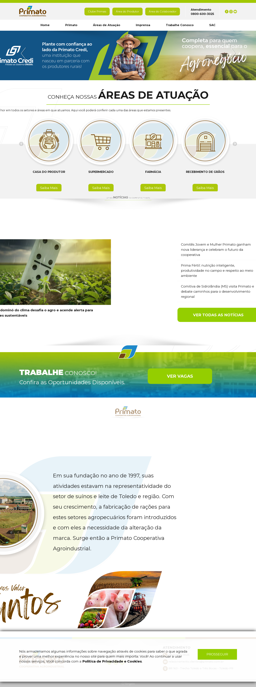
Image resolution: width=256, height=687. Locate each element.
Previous (23, 53)
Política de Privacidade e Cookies (112, 661)
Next (232, 53)
